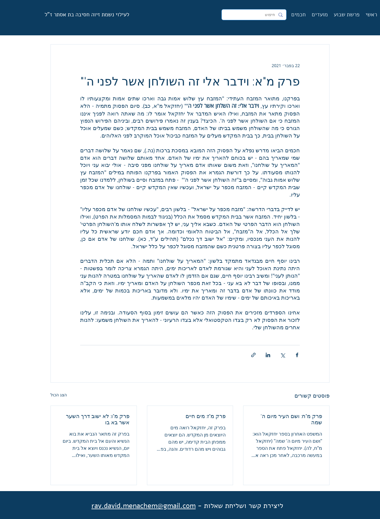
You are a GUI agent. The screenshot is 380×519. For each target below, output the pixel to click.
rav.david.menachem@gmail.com (143, 505)
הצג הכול (58, 395)
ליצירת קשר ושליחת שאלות (243, 505)
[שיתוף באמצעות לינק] (253, 355)
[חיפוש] (254, 15)
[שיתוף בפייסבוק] (297, 355)
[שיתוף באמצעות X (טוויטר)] (282, 355)
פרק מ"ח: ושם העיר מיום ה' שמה (291, 419)
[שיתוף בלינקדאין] (268, 355)
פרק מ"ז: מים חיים (206, 416)
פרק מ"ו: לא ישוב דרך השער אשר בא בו (97, 419)
